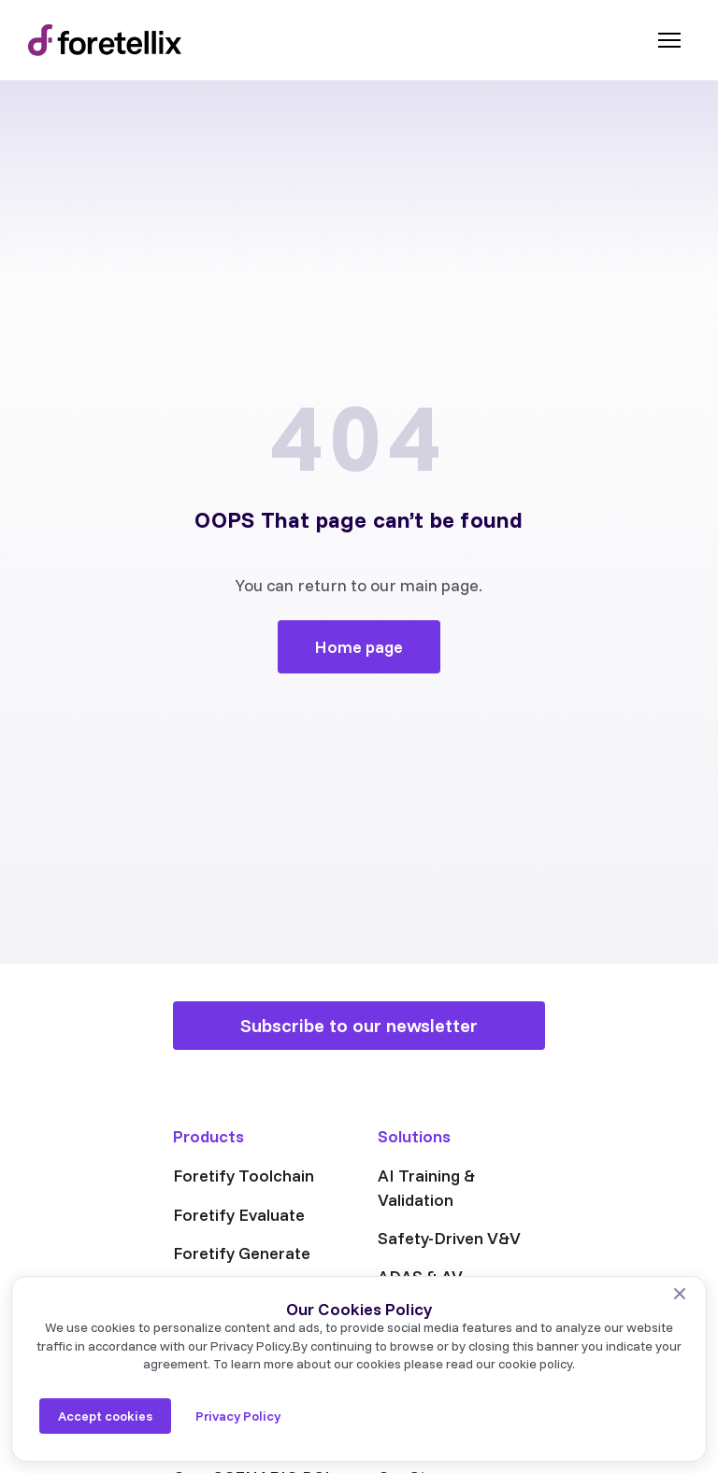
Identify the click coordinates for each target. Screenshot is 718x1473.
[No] (679, 1293)
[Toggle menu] (669, 40)
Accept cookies (105, 1416)
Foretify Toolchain (243, 1175)
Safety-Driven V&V (449, 1238)
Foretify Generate (241, 1253)
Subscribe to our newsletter (359, 1025)
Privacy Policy (237, 1416)
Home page (359, 647)
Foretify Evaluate (239, 1214)
